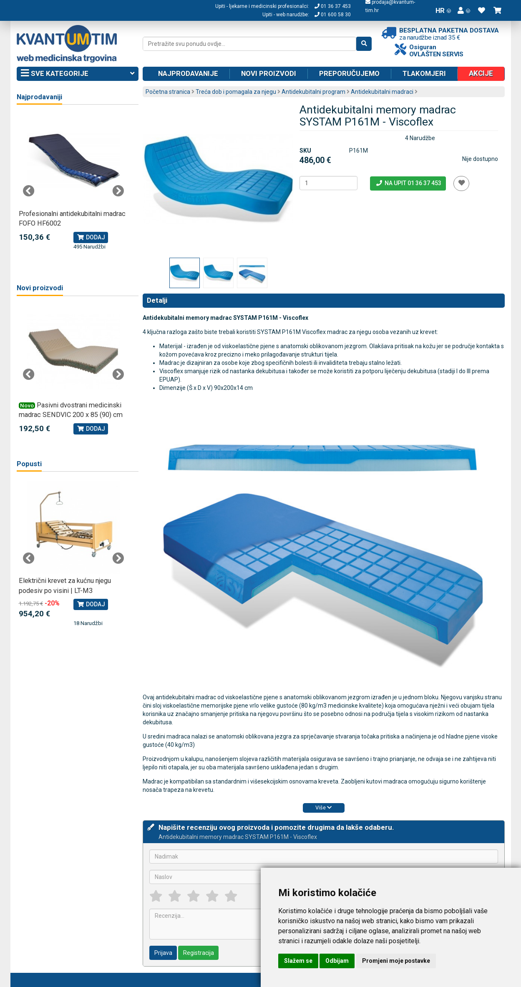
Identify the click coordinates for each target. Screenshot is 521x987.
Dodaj (90, 237)
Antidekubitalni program (313, 91)
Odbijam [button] (337, 960)
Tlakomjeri (424, 73)
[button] (463, 10)
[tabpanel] (74, 182)
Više (323, 807)
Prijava (163, 952)
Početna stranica (168, 91)
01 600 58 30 (333, 15)
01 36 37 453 (333, 6)
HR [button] (443, 10)
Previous (29, 191)
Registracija (198, 952)
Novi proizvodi (268, 73)
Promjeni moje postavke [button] (396, 960)
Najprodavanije (188, 73)
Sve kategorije (78, 74)
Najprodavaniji (39, 97)
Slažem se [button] (298, 960)
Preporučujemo (349, 73)
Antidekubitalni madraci (382, 91)
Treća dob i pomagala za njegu (236, 91)
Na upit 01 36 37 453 (408, 183)
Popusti (29, 464)
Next (118, 191)
